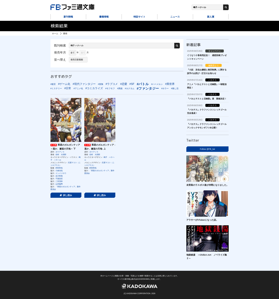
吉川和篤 (59, 176)
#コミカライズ (94, 88)
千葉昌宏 (59, 179)
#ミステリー (56, 88)
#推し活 (174, 88)
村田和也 (59, 168)
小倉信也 (59, 171)
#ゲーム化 (64, 83)
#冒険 (100, 84)
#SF (131, 83)
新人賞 (210, 16)
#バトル (143, 84)
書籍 (65, 33)
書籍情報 (104, 16)
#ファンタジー (148, 88)
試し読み (66, 195)
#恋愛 (123, 83)
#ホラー (165, 88)
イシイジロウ (61, 173)
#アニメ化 (78, 88)
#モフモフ (110, 88)
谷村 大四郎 (61, 155)
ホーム (55, 33)
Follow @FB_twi (207, 149)
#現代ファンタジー (84, 83)
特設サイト (139, 16)
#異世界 (170, 83)
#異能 (119, 88)
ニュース (175, 16)
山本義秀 (59, 184)
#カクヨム (129, 88)
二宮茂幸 (59, 181)
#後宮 (53, 84)
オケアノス (60, 152)
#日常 (67, 88)
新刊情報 (68, 16)
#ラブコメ (112, 83)
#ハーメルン (157, 84)
